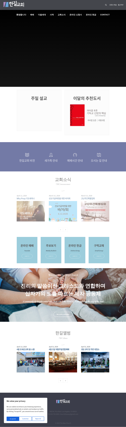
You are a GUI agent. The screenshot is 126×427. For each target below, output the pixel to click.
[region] (25, 410)
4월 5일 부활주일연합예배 (60, 349)
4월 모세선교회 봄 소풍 (27, 349)
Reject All (26, 419)
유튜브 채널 (113, 5)
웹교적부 (120, 5)
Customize (12, 419)
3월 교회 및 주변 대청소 (91, 349)
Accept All (38, 419)
